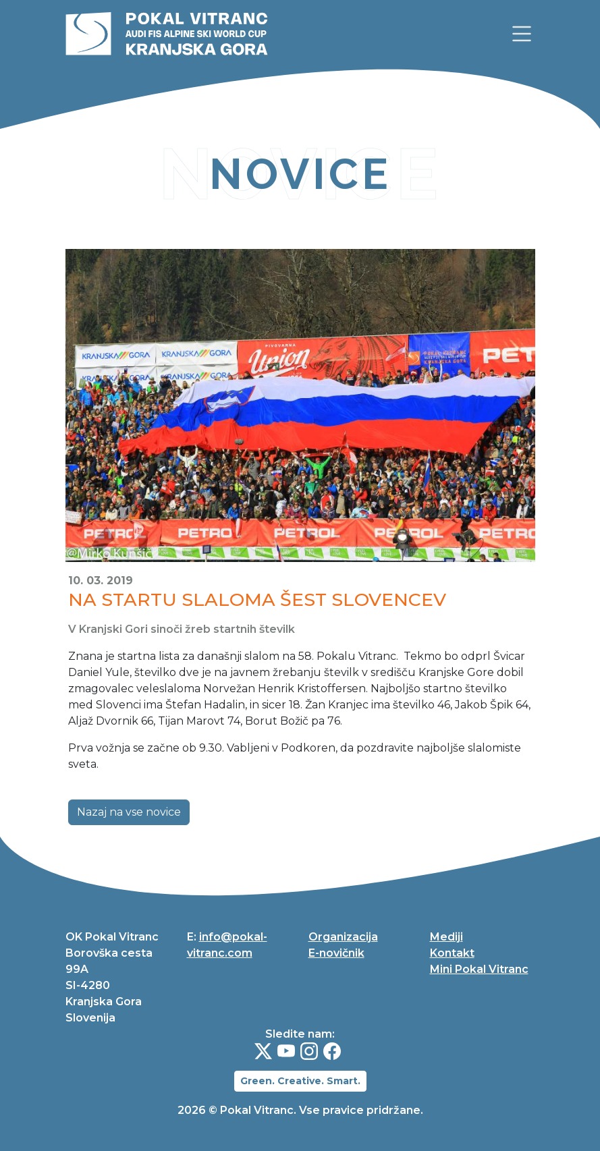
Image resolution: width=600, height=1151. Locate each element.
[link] (521, 33)
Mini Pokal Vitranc (479, 969)
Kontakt (452, 953)
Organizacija (343, 936)
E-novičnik (336, 953)
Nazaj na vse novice (129, 812)
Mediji (446, 936)
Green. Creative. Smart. (300, 1081)
